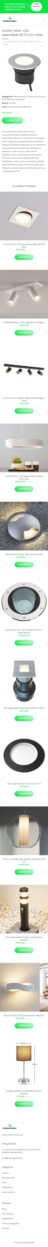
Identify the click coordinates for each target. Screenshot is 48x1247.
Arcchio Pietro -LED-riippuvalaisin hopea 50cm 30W (24, 477)
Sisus (4, 1182)
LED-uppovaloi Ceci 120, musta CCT (24, 783)
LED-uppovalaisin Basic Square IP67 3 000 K (24, 708)
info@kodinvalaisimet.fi (12, 1158)
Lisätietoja (12, 120)
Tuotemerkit (32, 96)
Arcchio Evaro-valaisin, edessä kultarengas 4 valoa (24, 399)
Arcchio (42, 96)
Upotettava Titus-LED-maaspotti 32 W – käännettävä (24, 631)
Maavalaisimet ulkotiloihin (13, 99)
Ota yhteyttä (7, 1214)
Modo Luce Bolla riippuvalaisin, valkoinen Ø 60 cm (24, 860)
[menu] (44, 19)
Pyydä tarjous (36, 5)
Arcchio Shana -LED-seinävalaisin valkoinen (24, 1015)
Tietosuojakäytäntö (10, 1223)
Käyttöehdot (7, 1218)
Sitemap (5, 1228)
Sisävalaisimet (8, 1177)
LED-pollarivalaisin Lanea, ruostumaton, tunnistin (24, 938)
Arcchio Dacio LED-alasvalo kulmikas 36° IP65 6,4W (24, 245)
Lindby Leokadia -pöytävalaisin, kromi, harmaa (24, 1092)
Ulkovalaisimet (19, 96)
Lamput (5, 1173)
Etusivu (5, 39)
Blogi (4, 1209)
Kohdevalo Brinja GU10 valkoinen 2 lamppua (24, 322)
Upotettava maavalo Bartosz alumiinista (24, 554)
